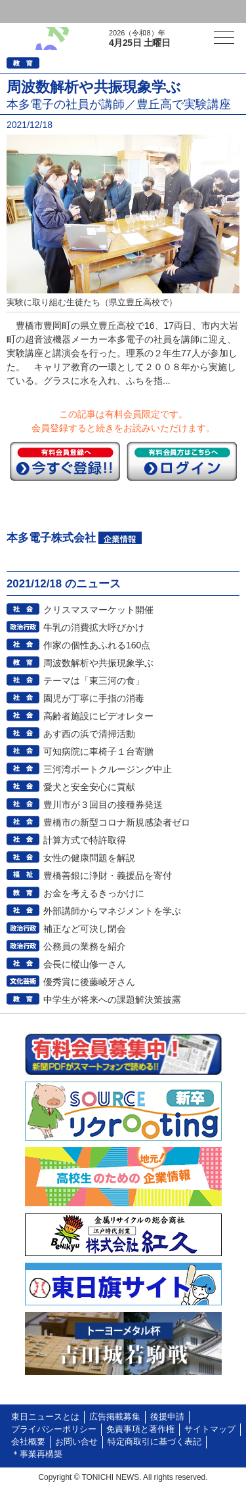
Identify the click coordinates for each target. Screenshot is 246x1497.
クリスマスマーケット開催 (98, 609)
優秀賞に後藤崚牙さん (89, 982)
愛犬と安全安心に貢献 (89, 787)
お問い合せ (76, 1441)
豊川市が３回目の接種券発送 (103, 804)
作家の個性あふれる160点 (96, 645)
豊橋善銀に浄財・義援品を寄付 (107, 875)
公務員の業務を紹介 (84, 946)
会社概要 (28, 1441)
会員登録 (101, 11)
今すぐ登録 (65, 461)
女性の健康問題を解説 (89, 858)
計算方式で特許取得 (84, 840)
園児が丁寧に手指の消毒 (93, 698)
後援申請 (167, 1417)
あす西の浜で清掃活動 (89, 733)
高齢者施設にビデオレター (98, 716)
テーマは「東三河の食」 (93, 680)
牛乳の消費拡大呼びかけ (93, 627)
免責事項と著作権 (140, 1429)
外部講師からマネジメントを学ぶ (112, 911)
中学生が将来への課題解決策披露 (112, 999)
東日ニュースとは (45, 1417)
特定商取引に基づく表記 (154, 1441)
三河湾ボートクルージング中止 (107, 769)
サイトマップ (210, 1429)
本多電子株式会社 (51, 538)
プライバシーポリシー (53, 1429)
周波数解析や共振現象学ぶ (98, 663)
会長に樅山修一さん (84, 964)
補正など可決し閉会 (84, 928)
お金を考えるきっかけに (93, 893)
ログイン (37, 11)
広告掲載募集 (114, 1417)
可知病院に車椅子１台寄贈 (98, 751)
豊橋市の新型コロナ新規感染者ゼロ (116, 822)
